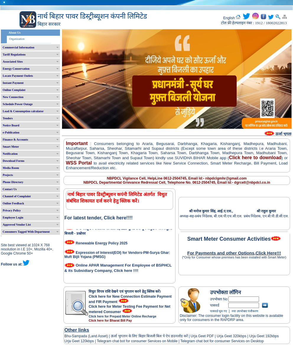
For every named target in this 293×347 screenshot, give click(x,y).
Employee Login (13, 217)
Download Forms (14, 160)
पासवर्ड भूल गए (218, 311)
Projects (8, 175)
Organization (17, 38)
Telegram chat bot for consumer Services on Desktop (222, 341)
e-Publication (11, 132)
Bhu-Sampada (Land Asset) (86, 336)
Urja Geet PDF (202, 336)
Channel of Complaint (17, 196)
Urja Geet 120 (75, 341)
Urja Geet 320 (228, 336)
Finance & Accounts (15, 139)
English (229, 18)
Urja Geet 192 (259, 336)
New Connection (13, 97)
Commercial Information (18, 47)
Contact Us (10, 189)
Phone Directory (13, 182)
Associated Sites (13, 61)
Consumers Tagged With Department (26, 231)
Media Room (11, 168)
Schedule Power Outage (17, 104)
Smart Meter (11, 146)
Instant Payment (13, 82)
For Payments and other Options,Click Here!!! (234, 253)
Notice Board (11, 125)
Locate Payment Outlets (18, 75)
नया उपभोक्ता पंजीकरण (245, 311)
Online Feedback (13, 203)
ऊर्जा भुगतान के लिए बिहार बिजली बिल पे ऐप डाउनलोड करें (149, 336)
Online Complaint (14, 90)
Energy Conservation (16, 68)
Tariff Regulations (14, 54)
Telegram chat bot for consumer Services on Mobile (137, 341)
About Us (14, 32)
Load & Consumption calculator (23, 111)
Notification (10, 153)
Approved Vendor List (17, 224)
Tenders (8, 118)
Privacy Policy (12, 210)
